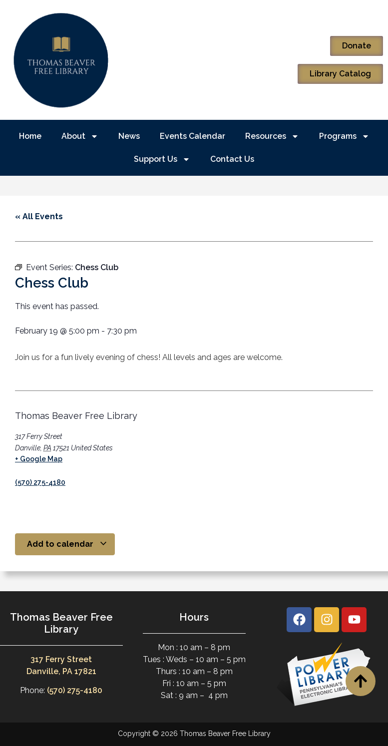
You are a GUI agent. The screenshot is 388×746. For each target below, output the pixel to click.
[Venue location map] (196, 448)
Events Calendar (192, 136)
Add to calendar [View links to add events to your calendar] (67, 544)
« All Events (39, 216)
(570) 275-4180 (40, 482)
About (79, 136)
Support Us (162, 159)
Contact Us (232, 159)
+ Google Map (38, 459)
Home (30, 136)
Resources (272, 136)
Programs (344, 136)
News (129, 136)
